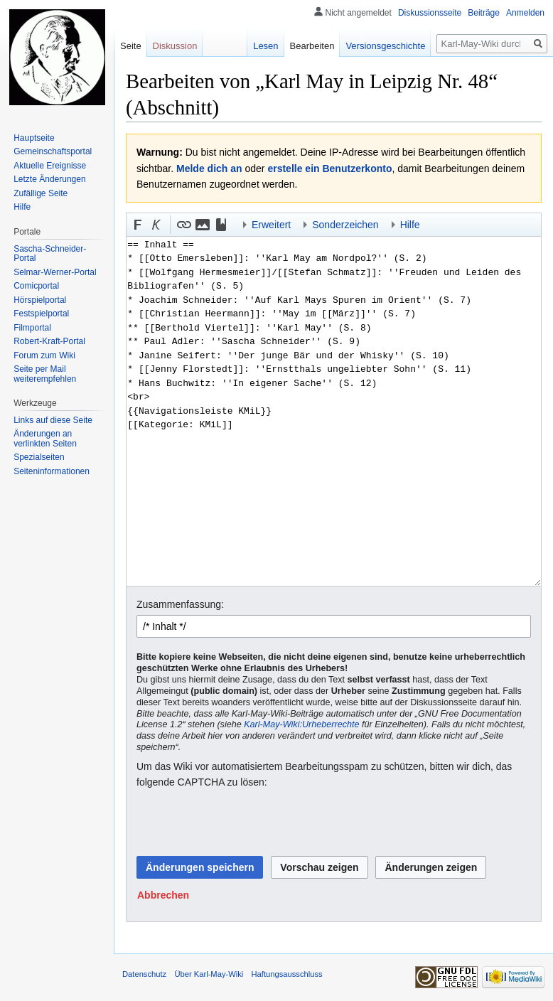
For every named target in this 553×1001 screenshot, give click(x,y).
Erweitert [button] (271, 224)
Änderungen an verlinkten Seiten (45, 439)
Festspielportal (41, 313)
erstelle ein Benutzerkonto (329, 168)
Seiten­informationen (52, 471)
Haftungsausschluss (287, 974)
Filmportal (32, 328)
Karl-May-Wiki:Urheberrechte (301, 724)
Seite (130, 46)
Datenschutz (144, 974)
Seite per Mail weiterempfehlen (45, 374)
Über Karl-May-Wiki (208, 974)
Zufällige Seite (41, 193)
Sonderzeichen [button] (345, 224)
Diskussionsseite (429, 13)
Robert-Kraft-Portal (49, 341)
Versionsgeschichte (385, 46)
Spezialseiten (39, 457)
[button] (138, 224)
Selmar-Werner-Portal (55, 272)
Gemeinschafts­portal (53, 151)
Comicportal (36, 286)
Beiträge (484, 13)
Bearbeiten (312, 46)
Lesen (265, 46)
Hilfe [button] (410, 224)
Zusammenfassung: (180, 604)
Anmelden (525, 13)
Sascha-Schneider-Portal (50, 254)
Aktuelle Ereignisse (50, 166)
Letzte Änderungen (49, 179)
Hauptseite (34, 138)
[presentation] (244, 823)
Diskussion (175, 46)
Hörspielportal (40, 300)
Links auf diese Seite (53, 420)
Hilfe (22, 207)
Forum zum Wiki (44, 355)
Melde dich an (209, 168)
